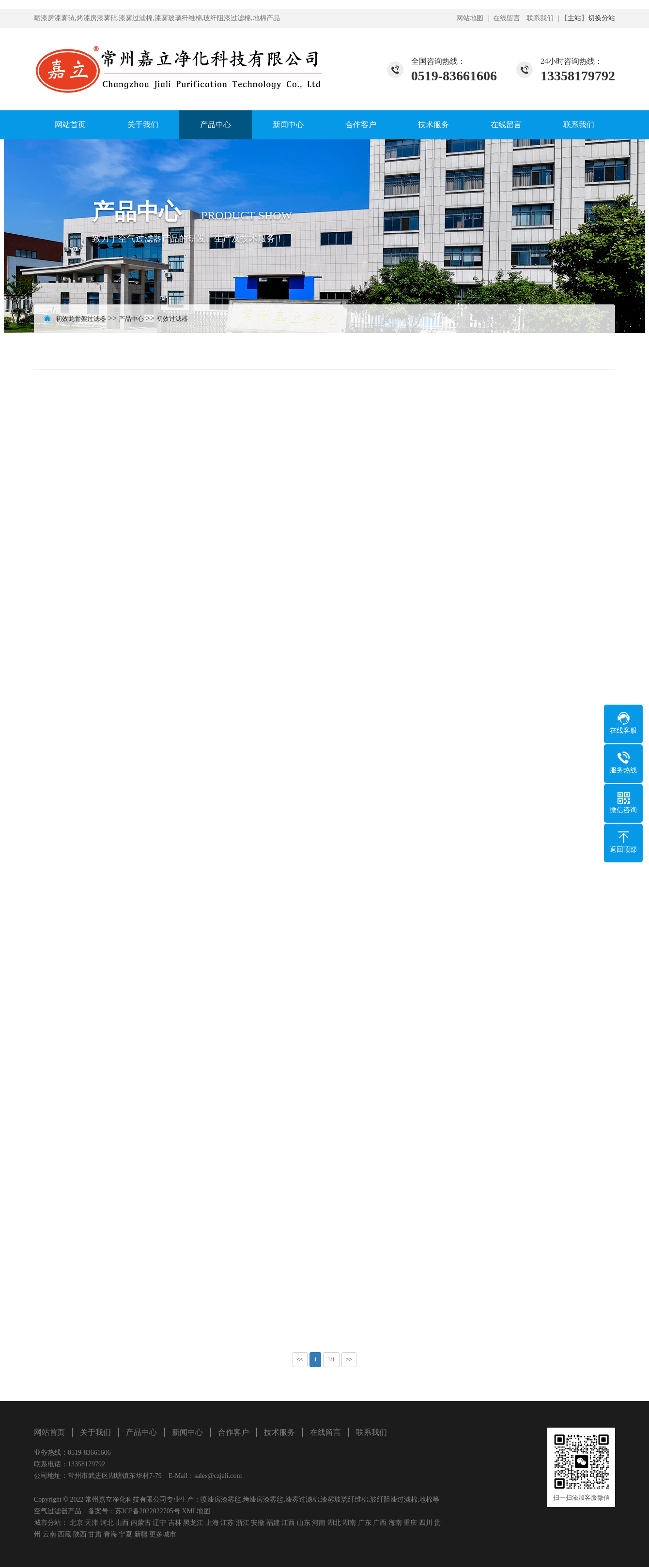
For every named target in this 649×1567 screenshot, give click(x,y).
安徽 (257, 1522)
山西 (122, 1522)
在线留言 (506, 18)
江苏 (227, 1522)
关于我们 (142, 125)
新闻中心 (288, 125)
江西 (288, 1522)
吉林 (175, 1522)
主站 (574, 18)
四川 (426, 1522)
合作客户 (360, 125)
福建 (273, 1522)
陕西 (80, 1534)
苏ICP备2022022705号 (147, 1511)
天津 (91, 1522)
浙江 (242, 1522)
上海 (212, 1522)
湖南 (349, 1522)
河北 (107, 1522)
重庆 (410, 1522)
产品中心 (215, 125)
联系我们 (540, 18)
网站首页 (70, 125)
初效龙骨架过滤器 (81, 318)
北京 (76, 1522)
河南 (318, 1522)
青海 (110, 1534)
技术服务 (433, 125)
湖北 (334, 1522)
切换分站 (601, 18)
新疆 (141, 1534)
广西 (379, 1522)
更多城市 (162, 1534)
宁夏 (125, 1534)
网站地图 (469, 18)
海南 (395, 1522)
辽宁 (159, 1522)
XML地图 (196, 1511)
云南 (49, 1534)
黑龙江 (193, 1522)
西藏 (64, 1534)
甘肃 (95, 1534)
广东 (364, 1522)
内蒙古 (141, 1522)
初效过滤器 (172, 318)
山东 (303, 1522)
